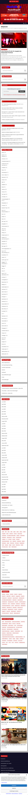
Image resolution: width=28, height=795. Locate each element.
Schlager (3, 335)
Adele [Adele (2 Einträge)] (14, 531)
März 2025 (4, 414)
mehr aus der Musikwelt (8, 125)
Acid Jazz (3, 165)
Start (2, 28)
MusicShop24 (14, 10)
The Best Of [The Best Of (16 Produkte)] (4, 640)
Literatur (3, 369)
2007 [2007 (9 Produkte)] (3, 621)
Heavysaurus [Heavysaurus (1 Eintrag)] (9, 537)
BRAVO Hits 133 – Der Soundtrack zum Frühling (11, 722)
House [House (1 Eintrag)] (14, 537)
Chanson (3, 158)
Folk (2, 219)
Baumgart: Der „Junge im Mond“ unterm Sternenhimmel (13, 111)
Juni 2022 (4, 448)
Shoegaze (4, 328)
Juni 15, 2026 (4, 678)
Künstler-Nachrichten (6, 367)
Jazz (3, 228)
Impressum (20, 793)
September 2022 (5, 445)
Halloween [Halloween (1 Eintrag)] (4, 537)
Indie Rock (4, 306)
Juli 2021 (3, 465)
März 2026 (4, 406)
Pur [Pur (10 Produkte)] (24, 636)
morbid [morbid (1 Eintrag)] (23, 541)
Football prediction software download (9, 388)
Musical (3, 243)
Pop (2, 251)
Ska (2, 268)
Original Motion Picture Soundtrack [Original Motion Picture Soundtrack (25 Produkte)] (8, 636)
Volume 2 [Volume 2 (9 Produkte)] (16, 642)
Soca (3, 271)
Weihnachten (4, 351)
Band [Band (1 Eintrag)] (7, 533)
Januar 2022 (4, 455)
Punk (3, 323)
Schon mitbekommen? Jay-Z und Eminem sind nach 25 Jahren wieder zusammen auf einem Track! (13, 675)
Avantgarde (4, 279)
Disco (3, 170)
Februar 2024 (4, 433)
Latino (3, 257)
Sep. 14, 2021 (4, 54)
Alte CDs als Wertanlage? (13, 390)
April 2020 (4, 489)
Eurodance (4, 255)
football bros (4, 393)
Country (3, 205)
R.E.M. (3, 567)
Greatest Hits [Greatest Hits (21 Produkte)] (16, 629)
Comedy (3, 196)
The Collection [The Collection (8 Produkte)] (9, 640)
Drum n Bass (4, 175)
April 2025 (4, 411)
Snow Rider (4, 390)
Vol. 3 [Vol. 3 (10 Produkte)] (13, 642)
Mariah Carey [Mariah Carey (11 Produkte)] (9, 633)
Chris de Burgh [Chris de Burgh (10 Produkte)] (19, 625)
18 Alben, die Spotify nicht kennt (8, 119)
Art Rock (3, 277)
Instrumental (4, 226)
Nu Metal (3, 311)
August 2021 (4, 462)
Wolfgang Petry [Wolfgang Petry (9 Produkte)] (22, 642)
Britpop (3, 284)
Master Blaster (5, 570)
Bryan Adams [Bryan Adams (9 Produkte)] (10, 625)
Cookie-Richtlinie (8, 793)
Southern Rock (5, 330)
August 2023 (4, 438)
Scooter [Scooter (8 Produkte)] (10, 638)
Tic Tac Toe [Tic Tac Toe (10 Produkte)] (20, 640)
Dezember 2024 (5, 418)
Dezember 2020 (5, 477)
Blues (3, 152)
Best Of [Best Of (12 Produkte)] (10, 623)
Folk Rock (3, 289)
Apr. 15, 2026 (4, 724)
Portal (3, 377)
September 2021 (5, 460)
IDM (2, 182)
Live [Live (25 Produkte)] (21, 631)
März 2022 (4, 452)
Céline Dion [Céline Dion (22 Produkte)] (4, 627)
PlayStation (4, 203)
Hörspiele (4, 224)
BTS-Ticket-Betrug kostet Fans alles (9, 104)
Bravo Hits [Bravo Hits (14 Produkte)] (18, 623)
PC (2, 200)
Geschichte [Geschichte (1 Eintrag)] (22, 535)
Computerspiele (5, 199)
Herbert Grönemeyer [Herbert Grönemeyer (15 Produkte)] (5, 631)
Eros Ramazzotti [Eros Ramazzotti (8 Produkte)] (9, 629)
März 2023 (4, 440)
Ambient (3, 167)
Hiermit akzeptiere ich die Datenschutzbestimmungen (14, 94)
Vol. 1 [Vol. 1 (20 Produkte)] (7, 642)
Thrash (3, 333)
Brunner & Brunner (6, 560)
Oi (2, 313)
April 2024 (4, 428)
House (3, 179)
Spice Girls (21, 388)
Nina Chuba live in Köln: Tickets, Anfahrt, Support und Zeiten (14, 115)
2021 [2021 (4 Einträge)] (5, 531)
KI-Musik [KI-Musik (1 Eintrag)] (9, 539)
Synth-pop (4, 259)
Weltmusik (4, 354)
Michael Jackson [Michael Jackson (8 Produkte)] (15, 633)
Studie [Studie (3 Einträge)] (22, 545)
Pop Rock (3, 316)
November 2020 (5, 479)
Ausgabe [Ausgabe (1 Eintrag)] (3, 533)
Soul (3, 337)
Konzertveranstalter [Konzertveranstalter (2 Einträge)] (5, 541)
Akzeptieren (14, 785)
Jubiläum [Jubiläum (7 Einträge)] (3, 539)
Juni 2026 (4, 401)
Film (2, 214)
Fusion (3, 230)
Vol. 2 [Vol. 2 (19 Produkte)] (10, 642)
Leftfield (3, 184)
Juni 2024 (4, 426)
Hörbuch (3, 156)
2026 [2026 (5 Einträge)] (11, 531)
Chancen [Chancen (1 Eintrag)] (11, 533)
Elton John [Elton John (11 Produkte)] (4, 629)
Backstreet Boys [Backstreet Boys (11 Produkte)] (5, 623)
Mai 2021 (3, 469)
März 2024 (4, 431)
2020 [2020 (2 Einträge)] (3, 531)
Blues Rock (4, 282)
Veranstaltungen (4, 49)
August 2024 (4, 421)
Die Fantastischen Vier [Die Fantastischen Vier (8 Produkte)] (11, 627)
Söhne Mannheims (6, 577)
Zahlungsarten (5, 507)
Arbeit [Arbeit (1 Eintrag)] (24, 531)
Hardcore (4, 301)
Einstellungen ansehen (14, 791)
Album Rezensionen (6, 362)
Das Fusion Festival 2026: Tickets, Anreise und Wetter (12, 108)
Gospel (3, 341)
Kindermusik (4, 235)
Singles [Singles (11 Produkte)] (17, 638)
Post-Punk (4, 318)
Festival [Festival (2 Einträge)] (18, 535)
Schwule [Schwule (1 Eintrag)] (6, 545)
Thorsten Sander (5, 555)
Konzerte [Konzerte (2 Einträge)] (17, 539)
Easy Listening (4, 252)
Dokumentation (5, 211)
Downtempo (4, 172)
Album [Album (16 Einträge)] (21, 531)
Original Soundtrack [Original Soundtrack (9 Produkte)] (18, 636)
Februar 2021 (4, 474)
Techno (3, 189)
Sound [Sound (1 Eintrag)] (13, 545)
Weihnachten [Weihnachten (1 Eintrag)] (14, 546)
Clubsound (4, 163)
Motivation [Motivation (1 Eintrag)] (4, 543)
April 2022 (4, 450)
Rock (3, 273)
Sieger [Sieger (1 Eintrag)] (10, 545)
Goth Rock (4, 294)
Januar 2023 (4, 443)
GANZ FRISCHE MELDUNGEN (9, 101)
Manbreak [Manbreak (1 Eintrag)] (19, 541)
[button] (26, 774)
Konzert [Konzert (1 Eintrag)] (14, 539)
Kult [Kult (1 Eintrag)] (10, 541)
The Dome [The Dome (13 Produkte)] (15, 640)
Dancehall (4, 263)
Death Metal (4, 287)
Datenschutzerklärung (15, 793)
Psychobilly (4, 321)
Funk (3, 339)
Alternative (4, 274)
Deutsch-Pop (4, 207)
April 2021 (3, 472)
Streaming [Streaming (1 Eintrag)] (18, 545)
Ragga (3, 266)
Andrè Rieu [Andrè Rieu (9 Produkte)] (23, 621)
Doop (3, 562)
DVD (2, 210)
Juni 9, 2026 (4, 701)
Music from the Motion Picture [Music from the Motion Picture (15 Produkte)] (7, 634)
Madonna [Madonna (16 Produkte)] (4, 633)
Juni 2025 (4, 409)
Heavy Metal (4, 304)
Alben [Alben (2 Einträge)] (18, 531)
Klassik (3, 237)
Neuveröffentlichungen (6, 374)
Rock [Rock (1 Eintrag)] (3, 545)
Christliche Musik (5, 161)
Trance (3, 191)
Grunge (3, 296)
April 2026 (4, 404)
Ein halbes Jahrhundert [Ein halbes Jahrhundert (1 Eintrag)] (11, 535)
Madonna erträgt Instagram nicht (8, 132)
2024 (10, 19)
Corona (20, 19)
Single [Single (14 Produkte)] (14, 638)
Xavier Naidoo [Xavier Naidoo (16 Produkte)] (4, 644)
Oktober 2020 (4, 482)
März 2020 (4, 491)
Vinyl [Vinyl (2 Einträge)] (9, 546)
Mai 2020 (3, 486)
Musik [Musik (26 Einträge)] (8, 543)
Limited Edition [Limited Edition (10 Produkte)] (17, 631)
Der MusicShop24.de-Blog (7, 365)
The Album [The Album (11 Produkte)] (22, 638)
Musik (5, 19)
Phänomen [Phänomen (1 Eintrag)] (12, 543)
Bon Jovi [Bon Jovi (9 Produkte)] (14, 623)
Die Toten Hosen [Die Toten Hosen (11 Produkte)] (19, 627)
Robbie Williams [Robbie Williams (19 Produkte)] (5, 638)
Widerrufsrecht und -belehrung (8, 510)
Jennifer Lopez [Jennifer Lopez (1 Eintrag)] (18, 537)
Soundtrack (4, 346)
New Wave (4, 308)
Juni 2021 (3, 467)
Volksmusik (4, 349)
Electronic (4, 177)
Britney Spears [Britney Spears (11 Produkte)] (4, 625)
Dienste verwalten (4, 782)
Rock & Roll (4, 325)
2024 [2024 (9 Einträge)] (8, 531)
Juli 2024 (3, 423)
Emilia (3, 565)
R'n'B (3, 344)
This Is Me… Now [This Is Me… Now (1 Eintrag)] (5, 546)
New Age (3, 246)
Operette (3, 241)
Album (8, 19)
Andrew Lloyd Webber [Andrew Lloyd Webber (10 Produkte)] (16, 621)
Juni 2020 (4, 484)
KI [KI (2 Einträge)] (9, 603)
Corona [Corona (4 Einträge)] (15, 533)
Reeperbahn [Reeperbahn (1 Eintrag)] (22, 543)
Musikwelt (4, 372)
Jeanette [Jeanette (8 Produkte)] (12, 631)
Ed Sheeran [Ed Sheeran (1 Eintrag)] (4, 535)
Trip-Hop (3, 194)
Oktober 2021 (4, 457)
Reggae (3, 262)
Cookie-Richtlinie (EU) (6, 514)
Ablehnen (14, 788)
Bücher (3, 155)
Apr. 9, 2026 (4, 747)
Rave (3, 187)
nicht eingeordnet (5, 248)
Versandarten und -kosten (7, 505)
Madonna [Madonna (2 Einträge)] (14, 541)
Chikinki (3, 557)
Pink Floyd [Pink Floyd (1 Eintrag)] (17, 543)
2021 (22, 19)
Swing (3, 232)
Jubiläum (13, 19)
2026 (17, 19)
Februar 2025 (4, 416)
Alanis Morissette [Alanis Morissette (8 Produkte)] (8, 621)
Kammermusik (5, 239)
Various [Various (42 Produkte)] (3, 642)
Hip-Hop (3, 221)
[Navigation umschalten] (24, 23)
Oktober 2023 (4, 435)
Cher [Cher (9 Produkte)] (15, 625)
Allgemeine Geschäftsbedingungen (9, 512)
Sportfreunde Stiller (6, 572)
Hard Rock (4, 299)
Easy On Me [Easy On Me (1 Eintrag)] (20, 533)
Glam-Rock (4, 291)
